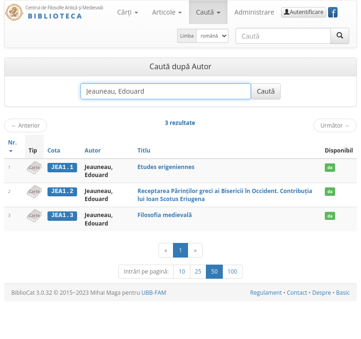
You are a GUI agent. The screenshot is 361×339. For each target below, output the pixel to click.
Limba (187, 35)
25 (198, 271)
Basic (343, 293)
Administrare (255, 12)
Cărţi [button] (127, 12)
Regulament (266, 293)
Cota (54, 150)
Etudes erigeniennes (166, 167)
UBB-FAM (153, 293)
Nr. (12, 145)
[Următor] (195, 250)
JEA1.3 (62, 215)
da (329, 167)
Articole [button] (167, 12)
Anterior (25, 125)
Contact (297, 293)
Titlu (144, 150)
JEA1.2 (62, 191)
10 (182, 271)
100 (232, 271)
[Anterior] (165, 250)
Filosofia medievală (165, 215)
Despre (321, 293)
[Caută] (339, 36)
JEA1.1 (62, 167)
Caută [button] (208, 12)
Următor (335, 125)
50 (214, 271)
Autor (93, 150)
